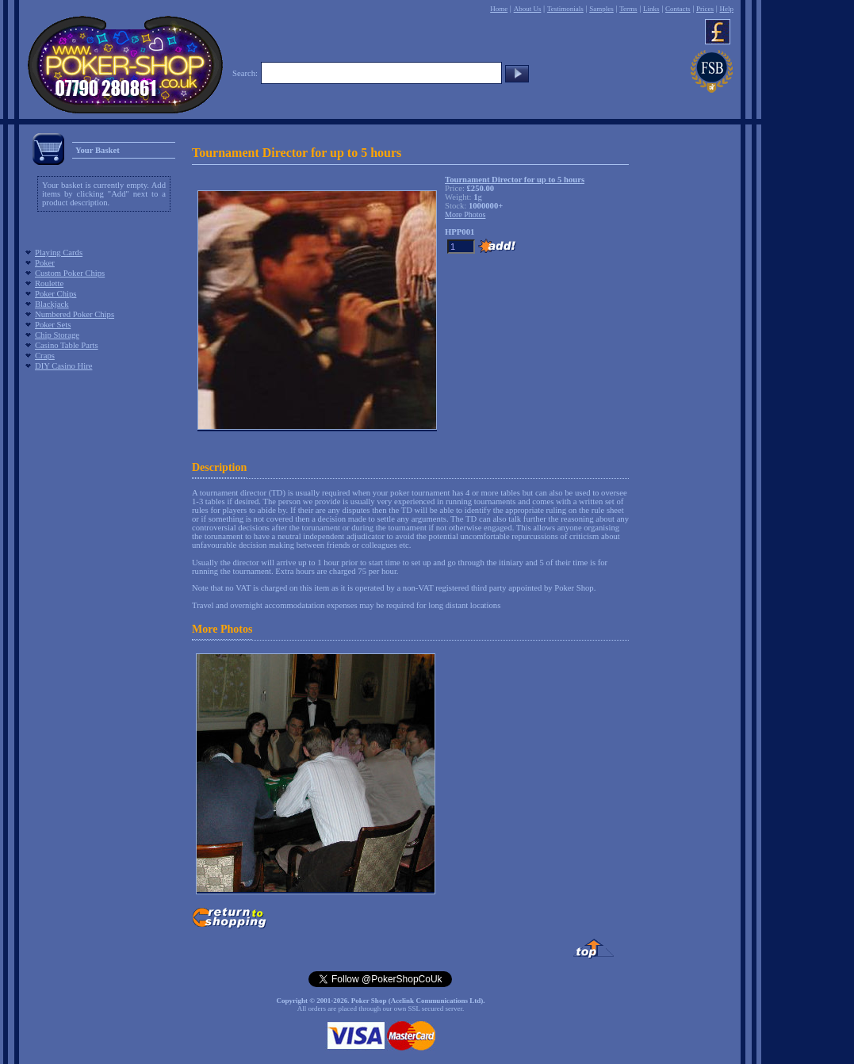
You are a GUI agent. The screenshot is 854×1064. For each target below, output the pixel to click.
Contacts (678, 9)
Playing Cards (58, 252)
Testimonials (565, 9)
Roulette (49, 283)
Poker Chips (55, 293)
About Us (528, 9)
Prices (705, 9)
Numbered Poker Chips (74, 314)
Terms (628, 9)
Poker (45, 262)
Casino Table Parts (66, 345)
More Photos (222, 629)
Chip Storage (57, 335)
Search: (245, 73)
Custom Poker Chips (70, 273)
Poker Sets (53, 324)
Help (726, 9)
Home (498, 9)
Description (219, 467)
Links (651, 9)
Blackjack (52, 304)
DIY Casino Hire (63, 366)
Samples (601, 9)
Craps (45, 355)
